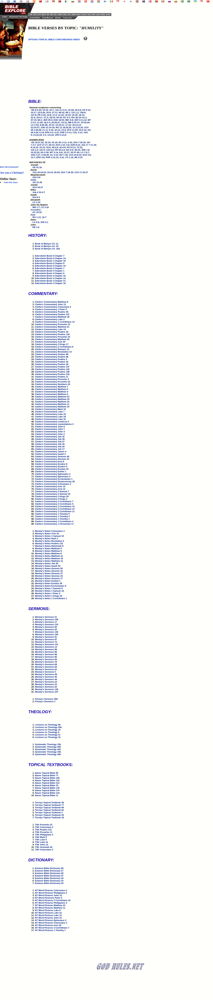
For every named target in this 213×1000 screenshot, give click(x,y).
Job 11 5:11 (61, 110)
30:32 (59, 117)
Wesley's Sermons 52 (46, 629)
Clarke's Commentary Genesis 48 (52, 456)
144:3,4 (50, 150)
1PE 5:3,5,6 (60, 135)
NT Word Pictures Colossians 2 (51, 890)
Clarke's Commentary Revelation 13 (53, 352)
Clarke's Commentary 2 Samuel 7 (52, 491)
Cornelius (36, 210)
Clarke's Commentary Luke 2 (50, 319)
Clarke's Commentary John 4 (50, 431)
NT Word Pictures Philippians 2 (51, 893)
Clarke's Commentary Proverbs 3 (52, 379)
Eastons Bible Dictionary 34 (49, 878)
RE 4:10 (79, 157)
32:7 (51, 110)
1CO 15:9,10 (75, 155)
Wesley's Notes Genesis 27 (49, 573)
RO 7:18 (63, 155)
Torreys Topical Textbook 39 (49, 802)
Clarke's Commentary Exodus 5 (51, 466)
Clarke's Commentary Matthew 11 (52, 404)
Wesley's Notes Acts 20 (47, 533)
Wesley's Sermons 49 (46, 674)
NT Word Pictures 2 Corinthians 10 (53, 900)
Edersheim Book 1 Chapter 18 (50, 261)
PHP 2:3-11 (66, 132)
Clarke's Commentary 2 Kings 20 (52, 496)
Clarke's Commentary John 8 (50, 426)
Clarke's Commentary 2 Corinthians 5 (54, 504)
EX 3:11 (62, 142)
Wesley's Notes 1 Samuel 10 (49, 536)
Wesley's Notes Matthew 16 (49, 558)
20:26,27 (55, 122)
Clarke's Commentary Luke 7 (50, 411)
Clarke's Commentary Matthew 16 (52, 401)
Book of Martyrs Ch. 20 (47, 246)
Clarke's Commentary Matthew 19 (52, 399)
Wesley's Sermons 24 (46, 682)
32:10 (47, 142)
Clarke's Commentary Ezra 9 (49, 461)
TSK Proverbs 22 (43, 824)
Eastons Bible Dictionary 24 (49, 883)
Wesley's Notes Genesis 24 (49, 576)
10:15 (42, 147)
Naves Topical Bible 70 (46, 785)
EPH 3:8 (40, 157)
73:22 (79, 147)
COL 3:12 (77, 132)
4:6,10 (50, 135)
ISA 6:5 (69, 150)
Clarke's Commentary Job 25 (50, 444)
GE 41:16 (37, 167)
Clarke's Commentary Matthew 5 (51, 389)
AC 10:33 (37, 212)
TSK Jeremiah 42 (43, 847)
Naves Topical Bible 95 (46, 773)
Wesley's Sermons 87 (46, 639)
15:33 (67, 115)
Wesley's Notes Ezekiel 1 (47, 581)
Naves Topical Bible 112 (47, 783)
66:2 (40, 120)
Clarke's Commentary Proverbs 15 (52, 337)
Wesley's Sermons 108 (46, 619)
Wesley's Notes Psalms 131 (49, 543)
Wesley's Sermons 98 (46, 649)
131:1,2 (75, 112)
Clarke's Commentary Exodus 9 (51, 464)
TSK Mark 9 (41, 837)
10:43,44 (85, 122)
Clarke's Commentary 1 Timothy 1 (52, 519)
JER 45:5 (47, 120)
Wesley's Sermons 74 (46, 642)
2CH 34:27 (37, 187)
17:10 (68, 125)
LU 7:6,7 (85, 152)
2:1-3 (44, 130)
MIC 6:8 (69, 120)
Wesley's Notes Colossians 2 (50, 531)
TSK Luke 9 (41, 839)
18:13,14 (76, 125)
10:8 (49, 115)
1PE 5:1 (44, 222)
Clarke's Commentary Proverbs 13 (52, 324)
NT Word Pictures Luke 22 (48, 913)
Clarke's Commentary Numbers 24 (52, 384)
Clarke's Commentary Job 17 (50, 449)
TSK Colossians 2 (44, 827)
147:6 (33, 115)
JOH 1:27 (35, 155)
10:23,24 (35, 152)
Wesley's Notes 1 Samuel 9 (49, 588)
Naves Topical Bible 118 (47, 793)
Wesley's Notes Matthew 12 (49, 561)
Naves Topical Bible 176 (47, 788)
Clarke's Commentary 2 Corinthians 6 (54, 347)
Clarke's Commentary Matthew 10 (52, 406)
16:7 (44, 217)
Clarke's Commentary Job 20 (50, 446)
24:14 (50, 172)
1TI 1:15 (69, 157)
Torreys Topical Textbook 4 (49, 812)
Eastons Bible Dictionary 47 (49, 875)
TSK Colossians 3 (44, 849)
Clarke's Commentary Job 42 (50, 436)
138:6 (82, 112)
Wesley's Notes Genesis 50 (49, 568)
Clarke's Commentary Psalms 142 (52, 369)
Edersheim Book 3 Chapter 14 (50, 278)
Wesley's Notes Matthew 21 (49, 556)
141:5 (42, 150)
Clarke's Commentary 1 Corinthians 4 (54, 521)
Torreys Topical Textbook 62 (49, 810)
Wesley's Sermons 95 (46, 652)
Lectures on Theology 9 (47, 732)
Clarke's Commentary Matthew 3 (51, 394)
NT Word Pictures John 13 (48, 895)
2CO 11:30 (72, 130)
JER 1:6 (85, 150)
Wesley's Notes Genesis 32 (49, 571)
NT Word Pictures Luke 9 (48, 910)
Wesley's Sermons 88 (46, 654)
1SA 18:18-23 (39, 172)
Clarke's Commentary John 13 (50, 304)
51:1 (84, 117)
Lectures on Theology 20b (48, 727)
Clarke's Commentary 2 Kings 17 (52, 344)
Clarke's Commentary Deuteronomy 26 (55, 481)
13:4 (63, 130)
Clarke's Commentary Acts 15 (50, 486)
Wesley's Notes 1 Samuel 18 (49, 591)
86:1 (68, 112)
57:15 (33, 120)
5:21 (57, 132)
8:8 (60, 152)
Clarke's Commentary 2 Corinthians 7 (54, 501)
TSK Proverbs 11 (43, 832)
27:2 (46, 117)
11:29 (39, 122)
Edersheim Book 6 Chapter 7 (49, 256)
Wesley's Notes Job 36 (46, 563)
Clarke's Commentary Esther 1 (50, 471)
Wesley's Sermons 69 (46, 664)
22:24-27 (35, 127)
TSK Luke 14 (41, 842)
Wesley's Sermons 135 (46, 632)
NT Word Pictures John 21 (48, 918)
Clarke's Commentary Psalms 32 (51, 361)
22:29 (71, 110)
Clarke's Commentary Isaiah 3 (50, 454)
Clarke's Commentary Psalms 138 (52, 371)
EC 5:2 (66, 117)
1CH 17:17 (42, 145)
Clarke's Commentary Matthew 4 (51, 391)
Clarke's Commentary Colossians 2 (53, 307)
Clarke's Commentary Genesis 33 (52, 459)
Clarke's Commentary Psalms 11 (51, 376)
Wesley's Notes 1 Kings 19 (48, 596)
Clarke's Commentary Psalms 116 (52, 374)
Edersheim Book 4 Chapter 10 (50, 276)
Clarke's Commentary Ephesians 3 (52, 476)
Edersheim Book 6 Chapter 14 (50, 258)
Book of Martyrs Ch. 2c (47, 243)
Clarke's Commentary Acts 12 (50, 489)
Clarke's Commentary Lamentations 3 (54, 424)
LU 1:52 (34, 125)
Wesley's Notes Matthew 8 (48, 551)
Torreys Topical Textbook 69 (49, 807)
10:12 (57, 130)
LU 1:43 (36, 202)
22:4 (33, 117)
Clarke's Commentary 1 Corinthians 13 (55, 322)
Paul (33, 215)
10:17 (33, 112)
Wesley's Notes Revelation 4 (49, 541)
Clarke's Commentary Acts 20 (50, 342)
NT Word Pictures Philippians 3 (51, 903)
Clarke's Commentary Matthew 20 (52, 339)
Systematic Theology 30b (48, 754)
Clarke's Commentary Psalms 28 (51, 364)
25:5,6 (78, 110)
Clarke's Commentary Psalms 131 (52, 314)
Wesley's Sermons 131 (46, 644)
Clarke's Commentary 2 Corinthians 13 (55, 506)
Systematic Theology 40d (48, 747)
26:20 (57, 172)
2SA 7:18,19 (79, 142)
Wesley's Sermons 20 (46, 687)
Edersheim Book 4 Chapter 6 (49, 273)
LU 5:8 (35, 222)
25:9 (48, 112)
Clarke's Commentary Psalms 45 (51, 312)
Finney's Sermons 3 (45, 701)
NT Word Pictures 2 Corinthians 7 (52, 928)
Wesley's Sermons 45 (46, 677)
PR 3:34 (42, 115)
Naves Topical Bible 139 (47, 778)
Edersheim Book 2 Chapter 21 (50, 281)
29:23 (52, 117)
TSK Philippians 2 (44, 834)
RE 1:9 (35, 227)
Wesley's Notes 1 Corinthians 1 (51, 598)
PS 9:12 (86, 110)
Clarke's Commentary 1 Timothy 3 (52, 516)
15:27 (66, 152)
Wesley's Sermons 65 (46, 667)
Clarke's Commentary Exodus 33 (52, 469)
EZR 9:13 (75, 145)
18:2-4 (47, 122)
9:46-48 (43, 125)
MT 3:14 (54, 152)
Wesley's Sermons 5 (45, 672)
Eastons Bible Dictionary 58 (49, 868)
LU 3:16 (45, 207)
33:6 (48, 147)
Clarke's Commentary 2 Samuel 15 (52, 494)
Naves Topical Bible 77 (46, 775)
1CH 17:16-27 (81, 172)
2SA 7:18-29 (67, 172)
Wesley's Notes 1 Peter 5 (47, 593)
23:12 (64, 122)
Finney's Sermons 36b (46, 699)
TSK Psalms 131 (43, 829)
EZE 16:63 (59, 120)
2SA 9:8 (36, 177)
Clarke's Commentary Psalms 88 (51, 357)
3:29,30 (45, 155)
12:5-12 (82, 130)
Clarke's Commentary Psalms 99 (51, 354)
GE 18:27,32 (37, 142)
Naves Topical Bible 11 (46, 795)
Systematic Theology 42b (48, 749)
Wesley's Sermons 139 (46, 689)
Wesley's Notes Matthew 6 (48, 553)
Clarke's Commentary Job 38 (50, 439)
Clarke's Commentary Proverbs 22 (52, 381)
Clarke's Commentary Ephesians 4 (52, 474)
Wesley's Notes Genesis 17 (49, 578)
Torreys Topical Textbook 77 (49, 805)
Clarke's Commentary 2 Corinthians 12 (55, 509)
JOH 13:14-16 (47, 127)
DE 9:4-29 (36, 110)
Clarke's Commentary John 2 (50, 434)
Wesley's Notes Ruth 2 (46, 538)
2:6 (67, 145)
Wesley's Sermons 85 (46, 657)
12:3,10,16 (77, 127)
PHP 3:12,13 (52, 157)
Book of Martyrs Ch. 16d (47, 248)
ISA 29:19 (76, 117)
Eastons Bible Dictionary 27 (49, 870)
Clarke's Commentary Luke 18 (50, 416)
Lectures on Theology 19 (47, 729)
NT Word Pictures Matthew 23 (50, 905)
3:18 (51, 130)
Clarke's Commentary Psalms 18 (51, 332)
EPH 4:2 (49, 132)
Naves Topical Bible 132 (47, 780)
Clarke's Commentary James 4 (50, 451)
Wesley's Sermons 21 (46, 617)
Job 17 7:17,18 (88, 145)
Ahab (33, 180)
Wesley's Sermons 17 (46, 622)
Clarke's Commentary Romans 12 (52, 349)
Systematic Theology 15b (48, 744)
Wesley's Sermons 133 (46, 624)
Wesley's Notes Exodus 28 (48, 583)
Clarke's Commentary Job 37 (50, 441)
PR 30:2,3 (60, 150)
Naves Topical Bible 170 (47, 790)
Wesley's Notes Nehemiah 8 (49, 546)
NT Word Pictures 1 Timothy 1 (50, 930)
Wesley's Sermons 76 (46, 662)
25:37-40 (75, 152)
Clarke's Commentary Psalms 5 (51, 359)
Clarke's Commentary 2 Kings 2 (51, 499)
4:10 (70, 142)
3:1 (44, 135)
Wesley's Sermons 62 (46, 669)
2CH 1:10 (60, 145)
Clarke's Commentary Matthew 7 (51, 386)
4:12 (62, 157)
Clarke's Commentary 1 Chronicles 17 (54, 524)
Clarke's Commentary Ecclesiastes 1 (54, 479)
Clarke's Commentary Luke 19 (50, 414)
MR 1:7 (36, 207)
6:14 (41, 132)
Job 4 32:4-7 (38, 192)
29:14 (51, 145)
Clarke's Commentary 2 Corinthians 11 (55, 511)
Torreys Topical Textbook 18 (49, 817)
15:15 (45, 110)
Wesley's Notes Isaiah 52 (47, 566)
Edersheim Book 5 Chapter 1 (49, 271)
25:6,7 (39, 117)
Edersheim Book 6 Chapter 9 (49, 263)
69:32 (61, 112)
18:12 (81, 115)
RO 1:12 (36, 217)
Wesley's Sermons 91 (46, 637)
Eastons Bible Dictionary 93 (49, 873)
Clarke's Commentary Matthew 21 (52, 327)
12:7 (33, 157)
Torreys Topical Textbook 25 (49, 815)
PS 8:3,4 (71, 147)
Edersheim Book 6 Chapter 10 (50, 266)
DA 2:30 (45, 152)
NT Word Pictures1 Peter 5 (48, 898)
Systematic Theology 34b (48, 752)
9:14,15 (34, 147)
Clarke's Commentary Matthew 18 (52, 317)
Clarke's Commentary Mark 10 (50, 409)
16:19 (74, 115)
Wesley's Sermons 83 (46, 659)
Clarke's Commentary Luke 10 (50, 419)
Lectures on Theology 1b (48, 737)
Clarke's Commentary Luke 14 (50, 329)
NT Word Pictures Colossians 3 (51, 923)
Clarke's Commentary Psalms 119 (52, 334)
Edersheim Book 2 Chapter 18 (50, 283)
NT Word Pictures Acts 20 (48, 925)
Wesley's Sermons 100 (46, 634)
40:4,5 (55, 147)
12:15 (61, 115)
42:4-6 (62, 147)
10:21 (51, 125)
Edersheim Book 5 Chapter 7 (49, 268)
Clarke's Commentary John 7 (50, 429)
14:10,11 (59, 125)
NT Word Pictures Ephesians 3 (50, 920)
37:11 (54, 112)
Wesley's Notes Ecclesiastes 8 (50, 586)
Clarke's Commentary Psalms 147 (52, 366)
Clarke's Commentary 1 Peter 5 (51, 309)
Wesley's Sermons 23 (46, 684)
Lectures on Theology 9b (48, 724)
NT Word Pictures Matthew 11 (50, 908)
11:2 (54, 115)
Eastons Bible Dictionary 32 (49, 880)
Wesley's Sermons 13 (46, 647)
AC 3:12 (54, 155)
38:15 (77, 150)
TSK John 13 (41, 844)
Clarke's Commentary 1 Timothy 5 (52, 514)
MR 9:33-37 (74, 122)
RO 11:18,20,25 (63, 127)
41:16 (54, 142)
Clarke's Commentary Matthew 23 (52, 396)
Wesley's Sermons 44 (46, 679)
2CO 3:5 (87, 155)
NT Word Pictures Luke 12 (48, 915)
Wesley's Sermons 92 (46, 627)
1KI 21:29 (37, 182)
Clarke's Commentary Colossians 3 (53, 484)
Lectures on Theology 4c (47, 734)
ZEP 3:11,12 (80, 120)
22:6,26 (41, 112)
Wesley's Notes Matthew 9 (48, 548)
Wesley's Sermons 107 (46, 692)
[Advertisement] (13, 110)
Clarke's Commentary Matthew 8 (51, 302)
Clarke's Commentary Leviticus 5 (52, 421)
